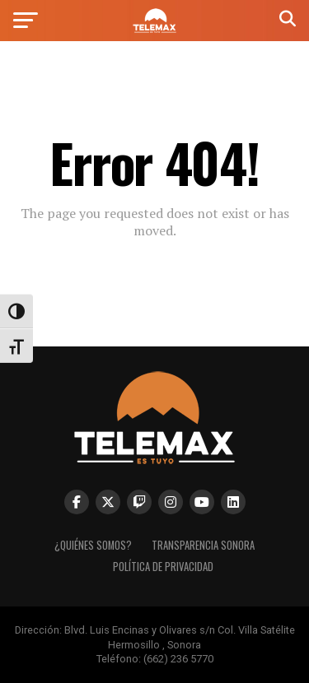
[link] (154, 28)
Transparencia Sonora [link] (203, 545)
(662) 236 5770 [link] (178, 659)
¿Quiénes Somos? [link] (93, 545)
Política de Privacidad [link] (163, 566)
